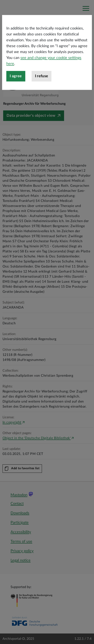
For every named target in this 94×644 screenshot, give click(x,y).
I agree (16, 87)
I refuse (41, 87)
